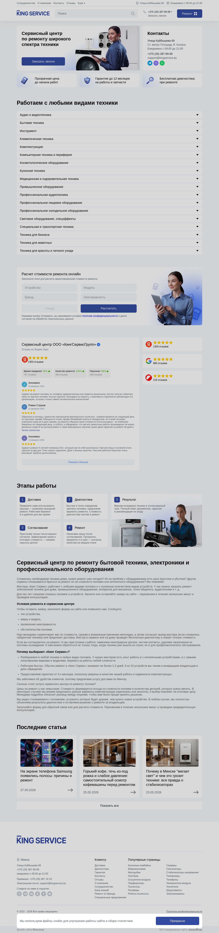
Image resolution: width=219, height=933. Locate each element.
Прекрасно (177, 921)
